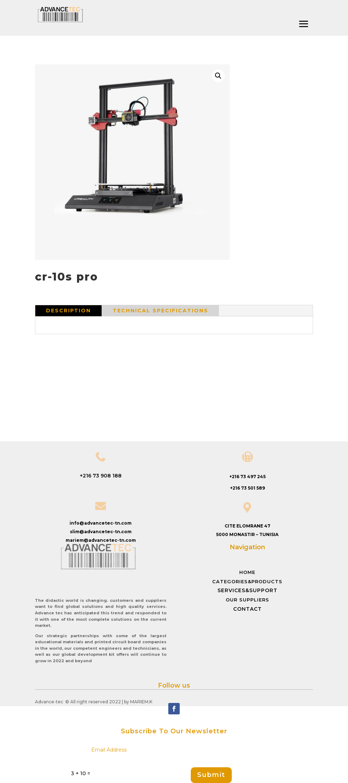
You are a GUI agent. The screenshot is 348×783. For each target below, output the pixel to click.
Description (68, 310)
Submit (211, 775)
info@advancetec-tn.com (101, 523)
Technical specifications (160, 310)
